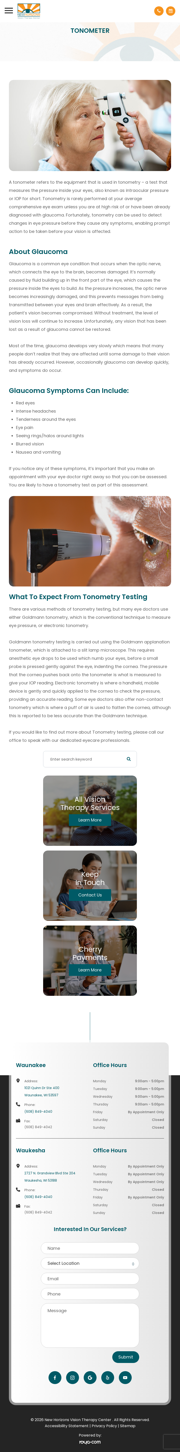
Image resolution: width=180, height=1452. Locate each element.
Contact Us (90, 895)
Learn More (90, 820)
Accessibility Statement (67, 1426)
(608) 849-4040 (38, 1111)
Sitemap (127, 1426)
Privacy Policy (104, 1426)
